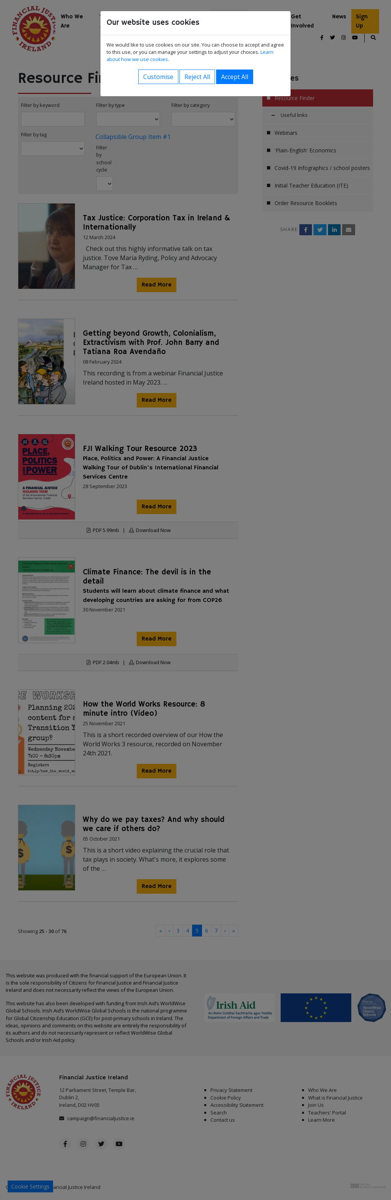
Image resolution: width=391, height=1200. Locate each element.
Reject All (197, 77)
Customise (158, 77)
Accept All (234, 77)
